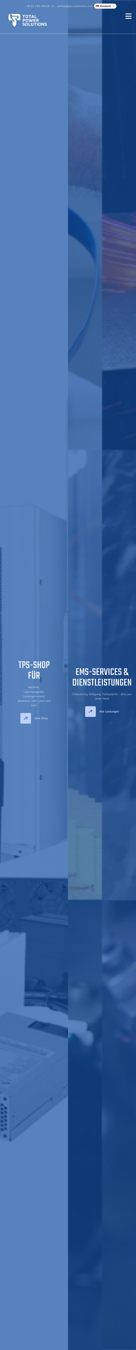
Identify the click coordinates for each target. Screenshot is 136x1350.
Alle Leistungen (102, 711)
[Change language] (105, 6)
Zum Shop (34, 718)
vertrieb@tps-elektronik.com (74, 6)
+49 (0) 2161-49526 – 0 (39, 6)
